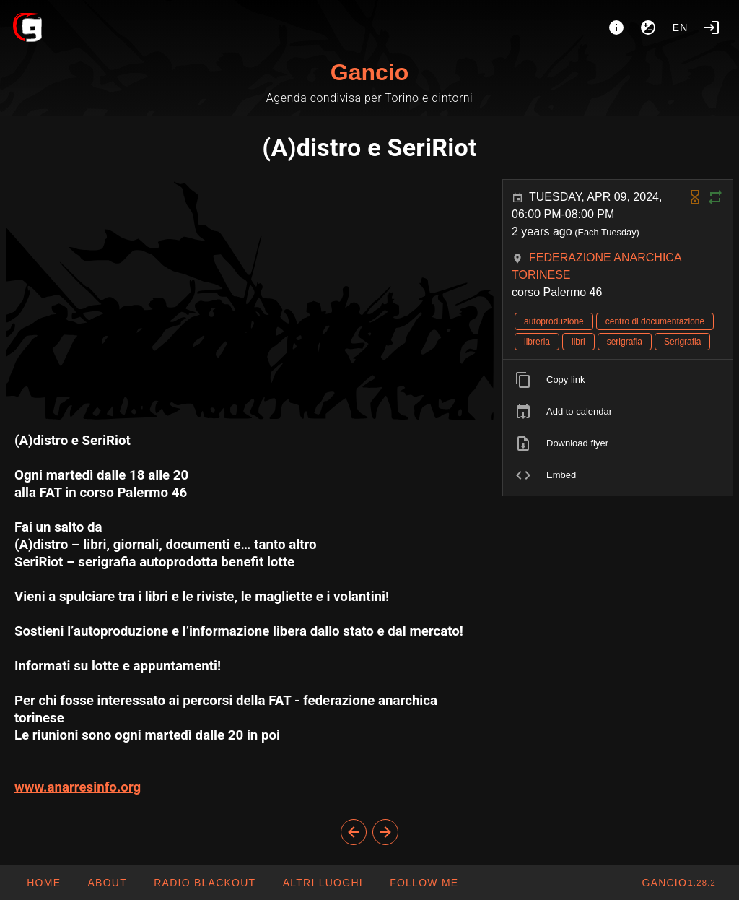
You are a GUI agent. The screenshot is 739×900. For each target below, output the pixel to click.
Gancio (369, 72)
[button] (322, 883)
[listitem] (618, 379)
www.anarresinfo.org (77, 787)
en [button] (680, 27)
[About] (616, 27)
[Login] (711, 27)
